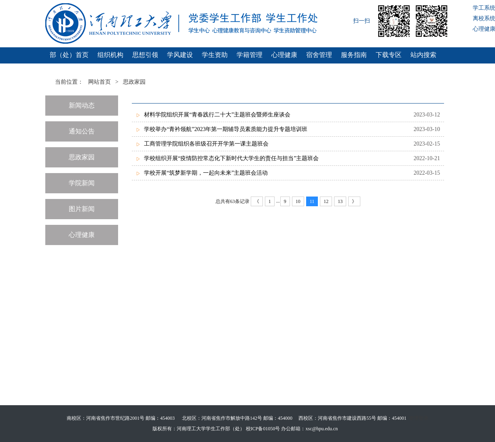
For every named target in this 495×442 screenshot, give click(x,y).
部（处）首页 (69, 54)
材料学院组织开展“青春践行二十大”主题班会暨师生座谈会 (217, 115)
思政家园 (134, 82)
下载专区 (389, 54)
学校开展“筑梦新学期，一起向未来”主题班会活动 (206, 173)
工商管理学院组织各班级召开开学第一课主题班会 (206, 144)
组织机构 (110, 54)
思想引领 (145, 54)
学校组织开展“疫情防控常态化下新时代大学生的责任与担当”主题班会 (231, 158)
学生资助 (215, 54)
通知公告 (82, 131)
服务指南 (354, 54)
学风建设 (180, 54)
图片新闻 (82, 208)
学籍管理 (249, 54)
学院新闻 (82, 183)
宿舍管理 (319, 54)
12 (326, 201)
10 (298, 201)
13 (340, 201)
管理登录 (418, 418)
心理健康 (284, 54)
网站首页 (99, 82)
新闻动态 (82, 105)
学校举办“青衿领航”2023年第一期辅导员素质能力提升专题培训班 (225, 129)
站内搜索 (423, 54)
